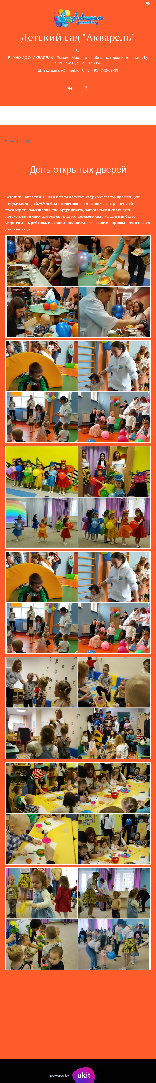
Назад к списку (17, 141)
